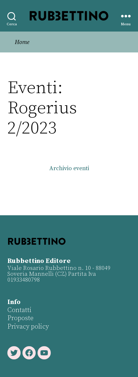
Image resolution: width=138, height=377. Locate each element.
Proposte (20, 318)
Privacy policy (28, 326)
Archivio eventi (69, 168)
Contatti (19, 310)
